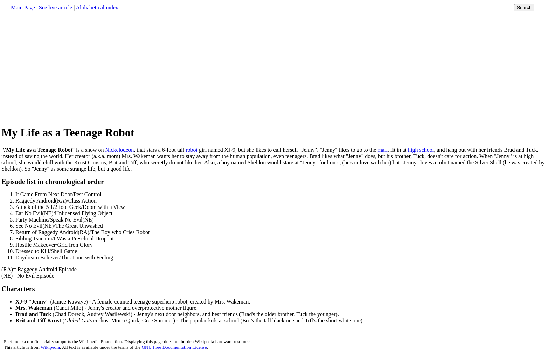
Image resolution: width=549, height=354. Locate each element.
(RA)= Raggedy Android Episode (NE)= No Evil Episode (274, 228)
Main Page (23, 8)
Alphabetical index (97, 8)
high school (421, 150)
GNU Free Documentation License (174, 347)
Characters (18, 289)
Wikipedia (50, 347)
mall (382, 150)
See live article (55, 8)
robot (191, 150)
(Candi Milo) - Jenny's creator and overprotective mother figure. (106, 308)
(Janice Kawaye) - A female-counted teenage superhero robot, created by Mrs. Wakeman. (132, 302)
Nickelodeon (119, 150)
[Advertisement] (60, 70)
